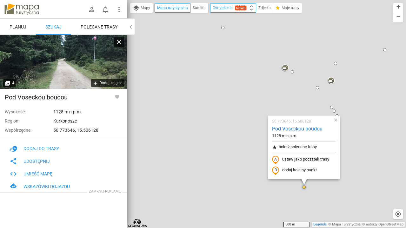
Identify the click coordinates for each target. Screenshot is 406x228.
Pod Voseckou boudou (259, 56)
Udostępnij (30, 161)
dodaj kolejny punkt (256, 97)
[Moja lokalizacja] (398, 214)
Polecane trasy (99, 26)
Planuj (18, 26)
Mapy (141, 8)
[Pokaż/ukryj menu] (119, 9)
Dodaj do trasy (34, 148)
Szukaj (53, 26)
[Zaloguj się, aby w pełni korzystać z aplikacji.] (117, 96)
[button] (208, 218)
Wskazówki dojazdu (40, 186)
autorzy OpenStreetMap (384, 224)
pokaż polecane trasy (256, 74)
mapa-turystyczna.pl (21, 9)
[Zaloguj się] (92, 9)
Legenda (320, 224)
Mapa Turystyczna (346, 224)
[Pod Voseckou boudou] (63, 62)
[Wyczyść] (119, 42)
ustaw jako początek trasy (262, 86)
